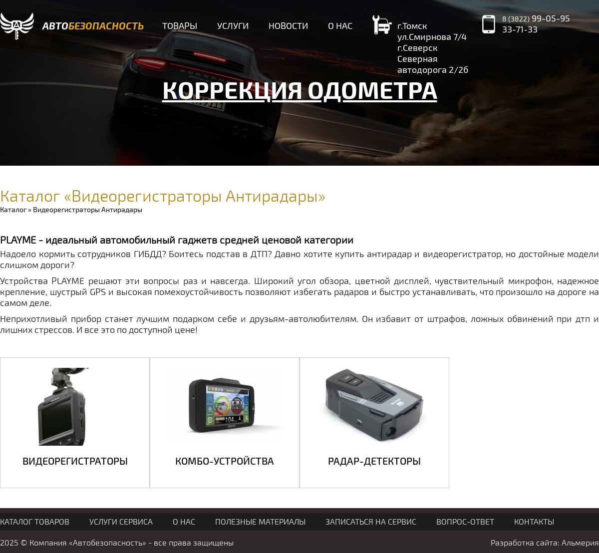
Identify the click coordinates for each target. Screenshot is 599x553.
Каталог (13, 209)
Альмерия (580, 542)
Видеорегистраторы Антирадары (87, 209)
